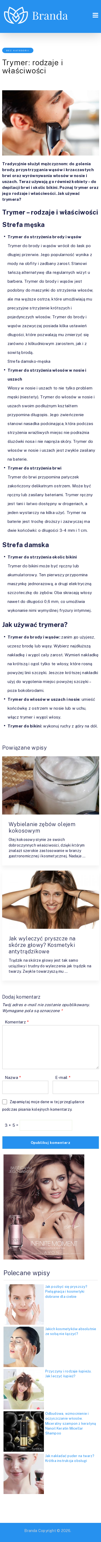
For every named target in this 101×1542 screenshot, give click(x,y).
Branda (30, 1531)
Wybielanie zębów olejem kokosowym (42, 827)
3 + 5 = (12, 1125)
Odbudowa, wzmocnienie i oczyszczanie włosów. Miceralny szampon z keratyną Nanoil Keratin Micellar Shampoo (70, 1423)
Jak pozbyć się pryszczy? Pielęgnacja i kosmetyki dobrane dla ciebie (66, 1291)
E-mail (63, 1077)
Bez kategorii (17, 50)
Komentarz (17, 1022)
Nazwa (13, 1077)
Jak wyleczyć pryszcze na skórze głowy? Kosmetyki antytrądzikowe (42, 945)
